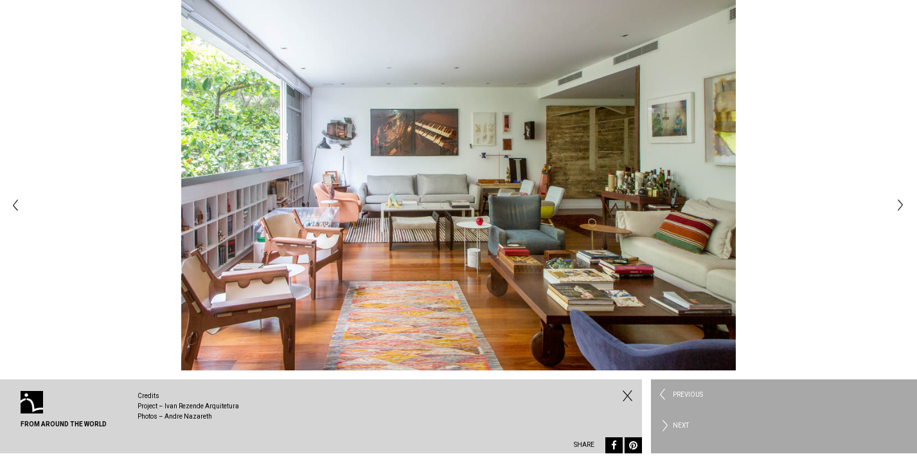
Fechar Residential (625, 395)
